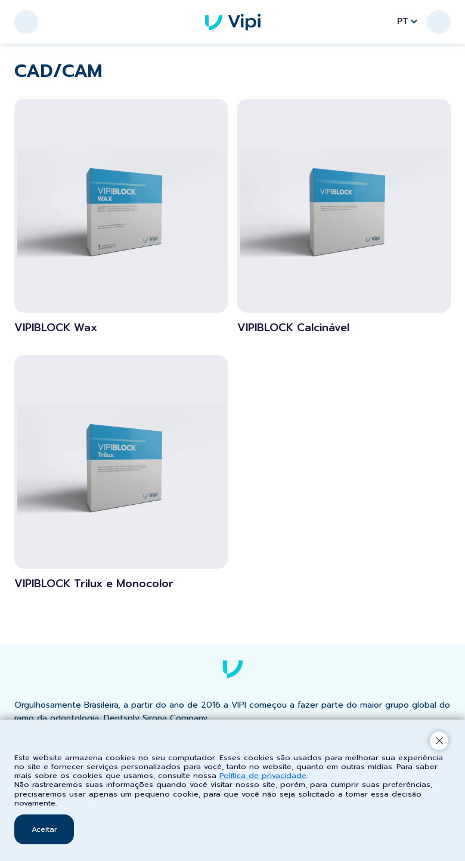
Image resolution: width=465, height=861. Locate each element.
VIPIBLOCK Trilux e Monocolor (93, 584)
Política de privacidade (262, 775)
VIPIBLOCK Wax (55, 328)
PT (407, 21)
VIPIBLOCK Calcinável (293, 328)
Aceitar (44, 829)
